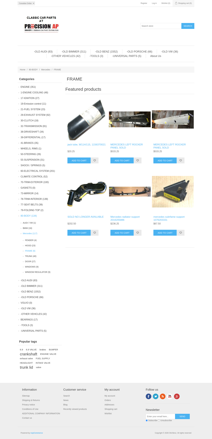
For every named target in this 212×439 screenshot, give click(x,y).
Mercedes (45, 69)
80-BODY (33, 69)
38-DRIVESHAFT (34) (32, 132)
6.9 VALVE (31, 349)
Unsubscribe (166, 420)
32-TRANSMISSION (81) (34, 126)
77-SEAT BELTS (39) (32, 204)
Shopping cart (111, 409)
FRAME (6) (30, 251)
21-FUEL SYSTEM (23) (33, 109)
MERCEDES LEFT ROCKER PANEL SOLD (126, 146)
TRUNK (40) (30, 256)
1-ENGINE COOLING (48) (34, 92)
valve (38, 367)
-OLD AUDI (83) (43, 51)
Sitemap (26, 396)
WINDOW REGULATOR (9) (37, 272)
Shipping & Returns (31, 400)
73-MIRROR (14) (29, 193)
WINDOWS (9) (32, 267)
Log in (154, 3)
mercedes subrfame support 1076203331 (169, 218)
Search (66, 396)
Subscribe (152, 420)
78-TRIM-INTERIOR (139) (34, 199)
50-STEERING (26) (31, 154)
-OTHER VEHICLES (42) (65, 56)
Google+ (177, 396)
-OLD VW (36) (169, 51)
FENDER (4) (31, 240)
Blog (65, 404)
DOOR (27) (30, 261)
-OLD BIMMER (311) (74, 51)
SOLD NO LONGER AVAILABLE (85, 216)
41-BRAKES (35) (29, 143)
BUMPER (53, 349)
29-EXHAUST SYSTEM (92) (35, 115)
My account (110, 396)
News (65, 400)
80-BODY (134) (29, 216)
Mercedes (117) (30, 233)
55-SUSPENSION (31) (32, 160)
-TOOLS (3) (96, 56)
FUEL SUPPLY (43, 358)
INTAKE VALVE (43, 363)
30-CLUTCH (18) (29, 120)
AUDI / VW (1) (29, 223)
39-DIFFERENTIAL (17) (33, 137)
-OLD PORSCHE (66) (139, 51)
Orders (108, 400)
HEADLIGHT (26, 363)
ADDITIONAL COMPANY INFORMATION (41, 413)
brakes (43, 349)
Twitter (155, 396)
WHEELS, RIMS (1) (31, 148)
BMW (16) (27, 228)
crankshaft (28, 354)
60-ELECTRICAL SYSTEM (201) (38, 171)
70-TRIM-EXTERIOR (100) (35, 182)
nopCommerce (36, 433)
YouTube (170, 396)
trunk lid (26, 367)
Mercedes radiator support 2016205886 (125, 218)
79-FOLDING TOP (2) (32, 210)
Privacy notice (28, 404)
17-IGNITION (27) (30, 98)
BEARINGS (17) (29, 319)
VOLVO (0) (26, 303)
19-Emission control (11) (33, 103)
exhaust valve (26, 358)
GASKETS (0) (28, 188)
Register (144, 3)
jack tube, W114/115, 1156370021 (86, 144)
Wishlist (108, 413)
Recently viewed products (75, 409)
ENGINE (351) (28, 87)
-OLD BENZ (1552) (106, 51)
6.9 (21, 349)
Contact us (27, 418)
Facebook (148, 396)
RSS (162, 396)
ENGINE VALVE (48, 354)
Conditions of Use (30, 409)
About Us (155, 56)
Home (22, 69)
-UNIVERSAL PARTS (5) (126, 56)
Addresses (109, 404)
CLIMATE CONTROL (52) (34, 176)
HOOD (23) (30, 245)
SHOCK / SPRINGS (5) (33, 165)
